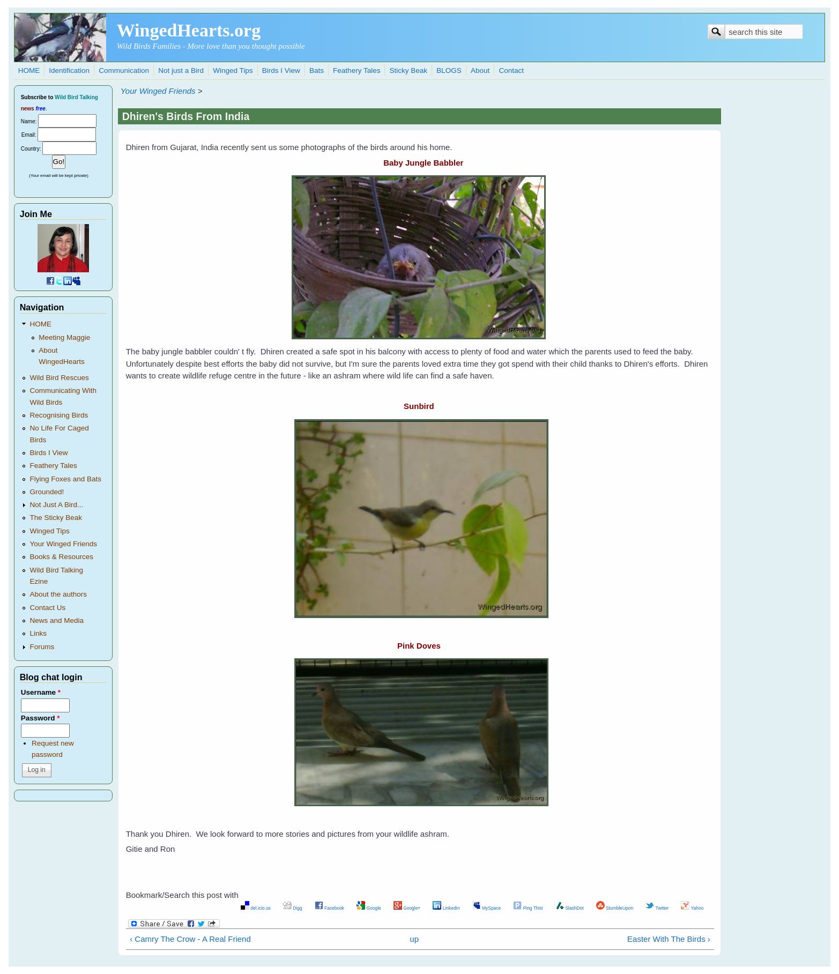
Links (38, 633)
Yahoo (692, 908)
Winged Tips (233, 70)
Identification (69, 70)
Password (40, 718)
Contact (511, 70)
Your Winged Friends (158, 90)
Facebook (329, 908)
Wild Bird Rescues (58, 378)
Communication (124, 70)
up (414, 938)
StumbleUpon (614, 908)
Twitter (657, 908)
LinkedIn (446, 908)
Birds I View (281, 70)
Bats (316, 70)
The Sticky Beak (55, 518)
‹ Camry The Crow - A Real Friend (190, 938)
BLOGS (449, 70)
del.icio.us (256, 908)
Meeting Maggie (64, 337)
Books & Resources (61, 557)
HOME (29, 70)
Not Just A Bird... (56, 505)
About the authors (58, 594)
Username (41, 692)
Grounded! (46, 492)
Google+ (406, 908)
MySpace (486, 908)
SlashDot (569, 908)
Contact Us (47, 608)
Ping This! (528, 908)
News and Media (56, 620)
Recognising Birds (58, 415)
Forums (41, 647)
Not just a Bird (181, 70)
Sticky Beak (409, 70)
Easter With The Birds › (668, 938)
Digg (292, 908)
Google (369, 908)
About (480, 70)
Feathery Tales (356, 70)
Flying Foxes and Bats (65, 479)
